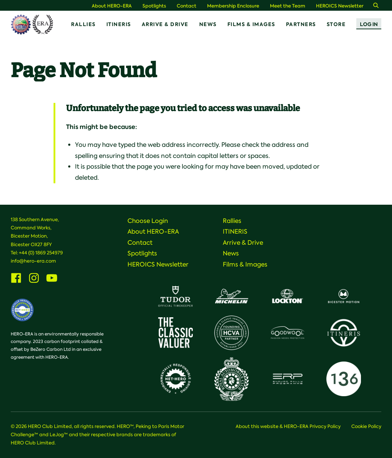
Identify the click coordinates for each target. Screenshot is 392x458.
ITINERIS (118, 24)
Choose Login (147, 221)
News (208, 24)
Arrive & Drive (165, 24)
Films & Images (251, 24)
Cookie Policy (366, 426)
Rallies (83, 24)
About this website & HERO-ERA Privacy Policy (288, 426)
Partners (301, 24)
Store (336, 24)
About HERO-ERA (112, 6)
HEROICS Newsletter (339, 6)
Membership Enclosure (233, 6)
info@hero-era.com (33, 261)
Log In (369, 24)
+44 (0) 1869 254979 (41, 253)
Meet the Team (287, 6)
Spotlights (154, 6)
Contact (186, 6)
